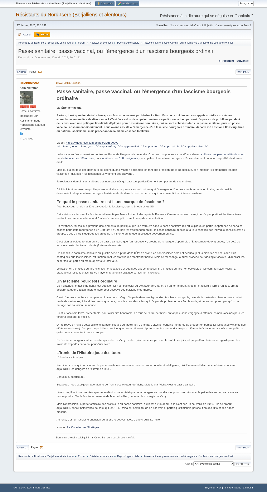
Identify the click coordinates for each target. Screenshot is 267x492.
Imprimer (243, 72)
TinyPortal (210, 487)
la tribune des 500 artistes (78, 158)
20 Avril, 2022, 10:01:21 (68, 83)
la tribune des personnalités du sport (222, 154)
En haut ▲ (248, 487)
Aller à (188, 463)
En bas (21, 72)
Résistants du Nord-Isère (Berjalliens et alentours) (71, 14)
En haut (22, 447)
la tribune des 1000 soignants (120, 158)
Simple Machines (41, 487)
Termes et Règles (232, 487)
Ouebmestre (29, 83)
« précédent (226, 60)
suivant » (243, 60)
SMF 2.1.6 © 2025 (22, 487)
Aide (219, 487)
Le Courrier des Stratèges (83, 427)
